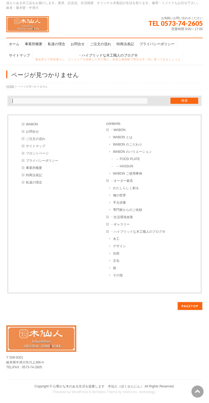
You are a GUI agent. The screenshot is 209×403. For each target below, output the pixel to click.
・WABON (118, 130)
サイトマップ (35, 146)
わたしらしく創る (126, 188)
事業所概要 (34, 168)
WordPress (80, 392)
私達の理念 (34, 182)
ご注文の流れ (35, 139)
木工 (116, 239)
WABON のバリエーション (132, 152)
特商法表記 (34, 175)
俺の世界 (119, 195)
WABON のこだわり (127, 144)
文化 (116, 261)
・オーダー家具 (121, 181)
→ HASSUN (124, 166)
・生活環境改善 (121, 217)
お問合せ (32, 131)
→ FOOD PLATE (128, 159)
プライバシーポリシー (42, 160)
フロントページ (37, 153)
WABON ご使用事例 (127, 173)
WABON (32, 124)
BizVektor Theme (104, 392)
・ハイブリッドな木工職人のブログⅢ (137, 232)
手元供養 (119, 202)
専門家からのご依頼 (127, 210)
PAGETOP (189, 306)
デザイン (119, 246)
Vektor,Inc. (130, 392)
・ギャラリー (120, 224)
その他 (118, 275)
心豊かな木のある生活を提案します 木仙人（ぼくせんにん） (98, 386)
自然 (116, 253)
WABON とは (122, 137)
